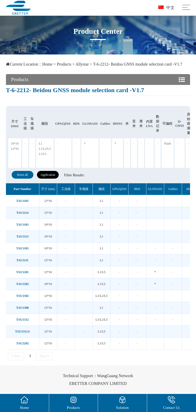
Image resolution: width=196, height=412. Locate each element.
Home (47, 64)
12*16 (15, 148)
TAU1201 (22, 272)
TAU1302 (22, 296)
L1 (40, 143)
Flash (167, 143)
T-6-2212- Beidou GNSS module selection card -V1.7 (137, 64)
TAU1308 (22, 308)
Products (64, 64)
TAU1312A (22, 331)
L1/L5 (43, 154)
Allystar (82, 64)
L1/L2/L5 (45, 148)
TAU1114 (22, 213)
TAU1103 (22, 224)
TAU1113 (22, 236)
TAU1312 (22, 319)
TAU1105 (22, 248)
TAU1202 (22, 284)
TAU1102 (22, 201)
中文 (166, 7)
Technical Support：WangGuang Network (98, 376)
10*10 (15, 143)
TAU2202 (22, 343)
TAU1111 (22, 260)
